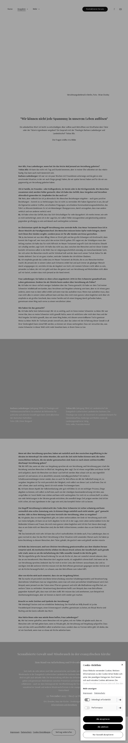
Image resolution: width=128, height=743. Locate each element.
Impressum (87, 693)
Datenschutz (99, 693)
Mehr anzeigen (89, 688)
